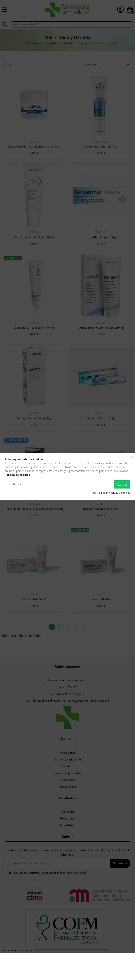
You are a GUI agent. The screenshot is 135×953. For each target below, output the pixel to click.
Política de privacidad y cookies (111, 492)
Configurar (15, 484)
